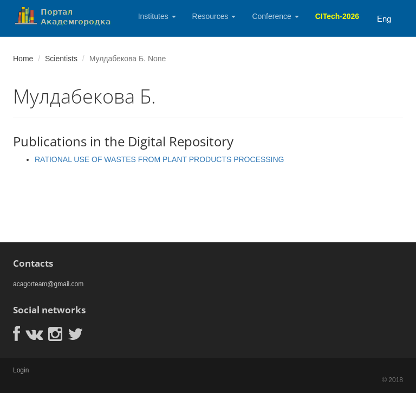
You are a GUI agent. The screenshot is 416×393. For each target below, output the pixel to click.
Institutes (157, 16)
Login (21, 370)
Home (23, 58)
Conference (275, 16)
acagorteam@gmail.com (48, 284)
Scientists (61, 58)
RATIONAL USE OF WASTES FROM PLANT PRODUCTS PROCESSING (159, 159)
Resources (214, 16)
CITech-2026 (337, 16)
